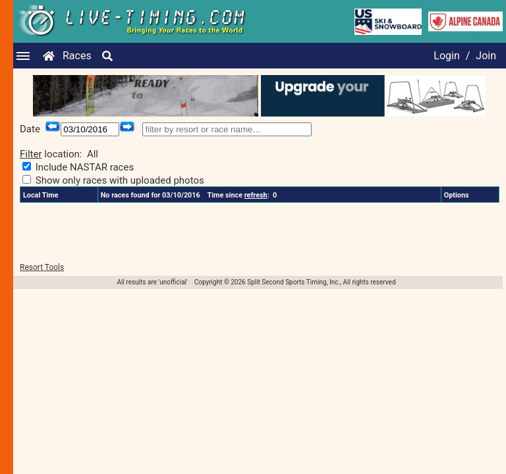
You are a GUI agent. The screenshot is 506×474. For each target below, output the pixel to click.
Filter (31, 154)
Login (446, 55)
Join (486, 55)
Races (77, 55)
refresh (255, 195)
